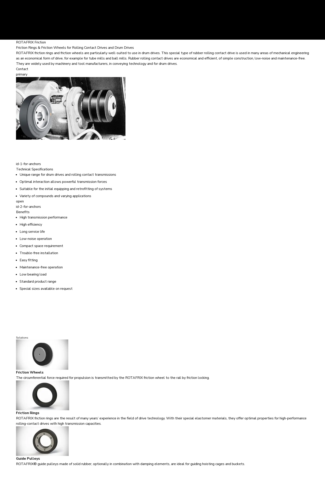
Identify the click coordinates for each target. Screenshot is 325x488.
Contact (22, 69)
